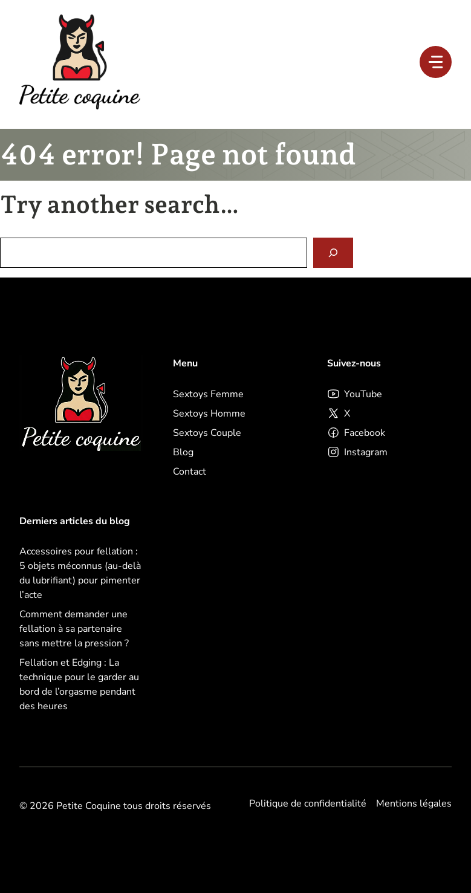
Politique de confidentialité (307, 803)
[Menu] (436, 62)
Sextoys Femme (208, 394)
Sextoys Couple (207, 433)
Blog (183, 452)
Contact (189, 471)
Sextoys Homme (209, 413)
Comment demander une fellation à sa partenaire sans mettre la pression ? (74, 629)
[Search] (333, 253)
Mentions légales (414, 803)
